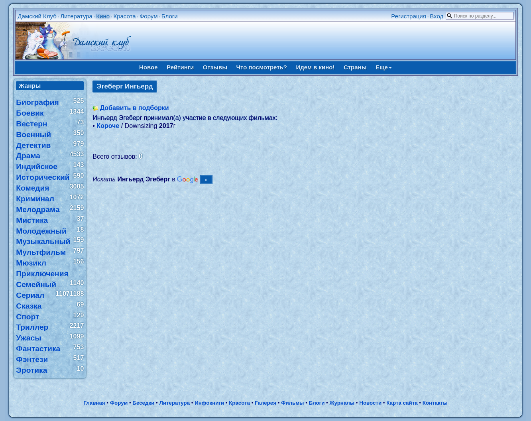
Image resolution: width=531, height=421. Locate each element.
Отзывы (215, 67)
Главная (94, 403)
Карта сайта (401, 403)
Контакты (435, 403)
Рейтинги (180, 67)
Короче (107, 125)
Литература (76, 16)
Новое (148, 67)
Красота (124, 16)
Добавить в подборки (134, 107)
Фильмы (292, 403)
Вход (436, 16)
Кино (103, 16)
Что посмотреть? (261, 67)
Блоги (169, 16)
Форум (149, 16)
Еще (384, 67)
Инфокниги (209, 403)
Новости (370, 403)
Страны (355, 67)
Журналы (341, 403)
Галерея (265, 403)
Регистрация (408, 16)
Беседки (143, 403)
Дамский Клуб (37, 16)
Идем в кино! (315, 67)
